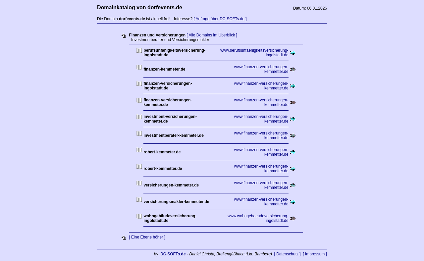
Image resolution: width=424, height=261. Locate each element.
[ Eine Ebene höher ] (147, 237)
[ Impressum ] (315, 254)
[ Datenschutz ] (287, 254)
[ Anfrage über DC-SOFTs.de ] (219, 19)
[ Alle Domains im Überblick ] (211, 35)
